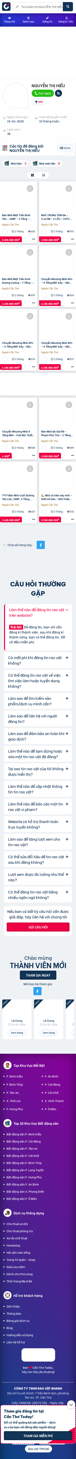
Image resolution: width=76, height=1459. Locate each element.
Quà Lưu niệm (15, 1267)
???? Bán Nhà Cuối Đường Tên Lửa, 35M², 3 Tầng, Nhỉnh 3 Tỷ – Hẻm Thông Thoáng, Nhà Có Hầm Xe (18, 497)
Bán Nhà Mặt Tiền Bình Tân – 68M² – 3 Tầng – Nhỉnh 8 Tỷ (16, 216)
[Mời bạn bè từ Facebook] (37, 991)
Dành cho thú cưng (19, 1274)
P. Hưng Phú (14, 1109)
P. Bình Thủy (14, 1084)
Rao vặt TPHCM (38, 1449)
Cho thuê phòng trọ (19, 1231)
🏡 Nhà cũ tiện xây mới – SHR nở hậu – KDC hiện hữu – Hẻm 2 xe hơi (56, 497)
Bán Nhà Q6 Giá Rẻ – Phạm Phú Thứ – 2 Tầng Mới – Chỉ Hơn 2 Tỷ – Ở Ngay (56, 433)
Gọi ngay (42, 93)
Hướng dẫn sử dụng (19, 1335)
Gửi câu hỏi (38, 927)
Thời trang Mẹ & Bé (19, 1281)
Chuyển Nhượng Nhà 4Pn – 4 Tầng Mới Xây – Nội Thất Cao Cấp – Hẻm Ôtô (56, 280)
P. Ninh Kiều (14, 1076)
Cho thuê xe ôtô (17, 1224)
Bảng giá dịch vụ (17, 1320)
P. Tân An (12, 1092)
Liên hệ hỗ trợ (15, 1342)
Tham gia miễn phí (38, 1435)
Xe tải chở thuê (16, 1238)
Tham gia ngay (38, 975)
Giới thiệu (13, 1306)
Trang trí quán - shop (20, 1259)
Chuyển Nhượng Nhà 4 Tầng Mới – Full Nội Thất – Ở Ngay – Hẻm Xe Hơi (18, 433)
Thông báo (13, 1313)
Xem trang (17, 1032)
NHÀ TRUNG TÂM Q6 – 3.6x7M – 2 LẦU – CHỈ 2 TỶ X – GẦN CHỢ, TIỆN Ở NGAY (57, 216)
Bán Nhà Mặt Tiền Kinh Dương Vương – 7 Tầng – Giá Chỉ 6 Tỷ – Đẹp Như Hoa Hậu (17, 280)
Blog (9, 1328)
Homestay (13, 1245)
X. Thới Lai (13, 1101)
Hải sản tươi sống (18, 1252)
